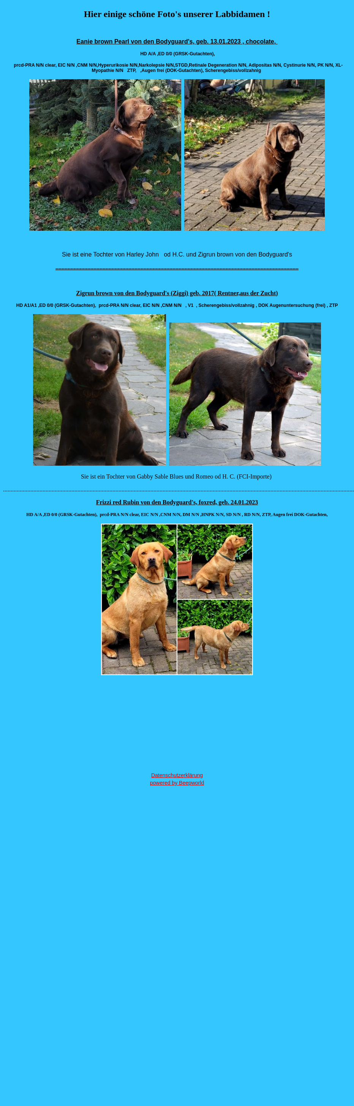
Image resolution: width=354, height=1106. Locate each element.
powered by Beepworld (177, 783)
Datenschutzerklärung (177, 775)
